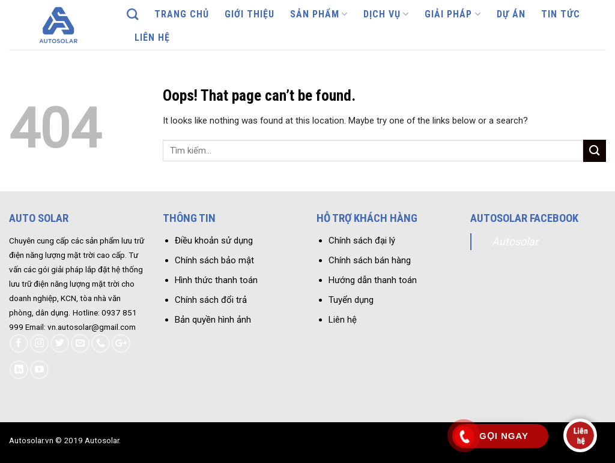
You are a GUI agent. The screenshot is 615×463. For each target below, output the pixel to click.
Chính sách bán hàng (370, 260)
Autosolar (515, 241)
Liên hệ (152, 37)
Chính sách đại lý (362, 240)
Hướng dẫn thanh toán (373, 280)
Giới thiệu (249, 14)
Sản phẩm (319, 14)
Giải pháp (452, 14)
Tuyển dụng (351, 299)
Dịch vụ (386, 14)
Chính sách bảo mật (214, 260)
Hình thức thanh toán (216, 280)
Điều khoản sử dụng (214, 240)
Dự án (511, 14)
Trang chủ (181, 14)
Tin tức (560, 14)
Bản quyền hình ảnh (213, 319)
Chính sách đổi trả (211, 299)
